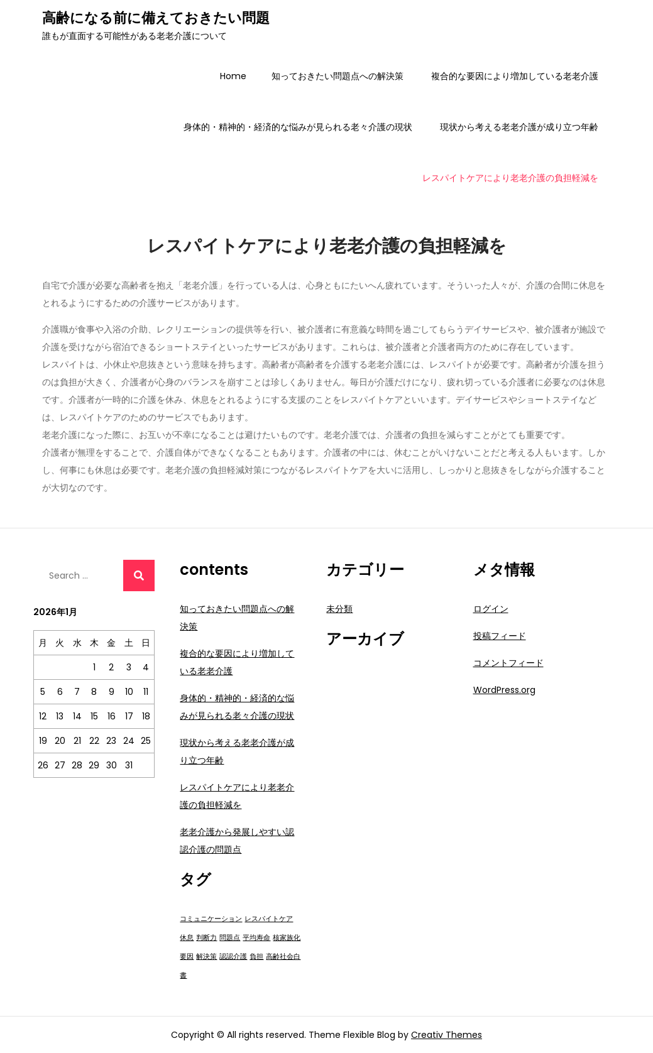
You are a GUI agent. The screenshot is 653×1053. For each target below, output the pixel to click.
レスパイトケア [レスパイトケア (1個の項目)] (268, 919)
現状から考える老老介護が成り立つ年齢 (519, 127)
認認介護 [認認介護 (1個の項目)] (233, 956)
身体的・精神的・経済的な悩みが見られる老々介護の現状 (298, 127)
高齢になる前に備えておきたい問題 (156, 18)
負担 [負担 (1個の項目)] (256, 956)
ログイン (490, 609)
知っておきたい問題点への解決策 (337, 76)
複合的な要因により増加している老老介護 (514, 76)
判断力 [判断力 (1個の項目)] (206, 937)
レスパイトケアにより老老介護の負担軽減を (510, 178)
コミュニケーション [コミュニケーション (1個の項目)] (211, 919)
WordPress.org (504, 690)
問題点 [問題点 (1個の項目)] (229, 937)
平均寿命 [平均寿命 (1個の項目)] (256, 937)
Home (233, 76)
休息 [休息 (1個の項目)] (187, 937)
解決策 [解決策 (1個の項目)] (206, 956)
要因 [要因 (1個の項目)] (187, 956)
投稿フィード (499, 636)
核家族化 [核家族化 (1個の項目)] (286, 937)
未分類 (339, 609)
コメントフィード (508, 663)
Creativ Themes (446, 1034)
